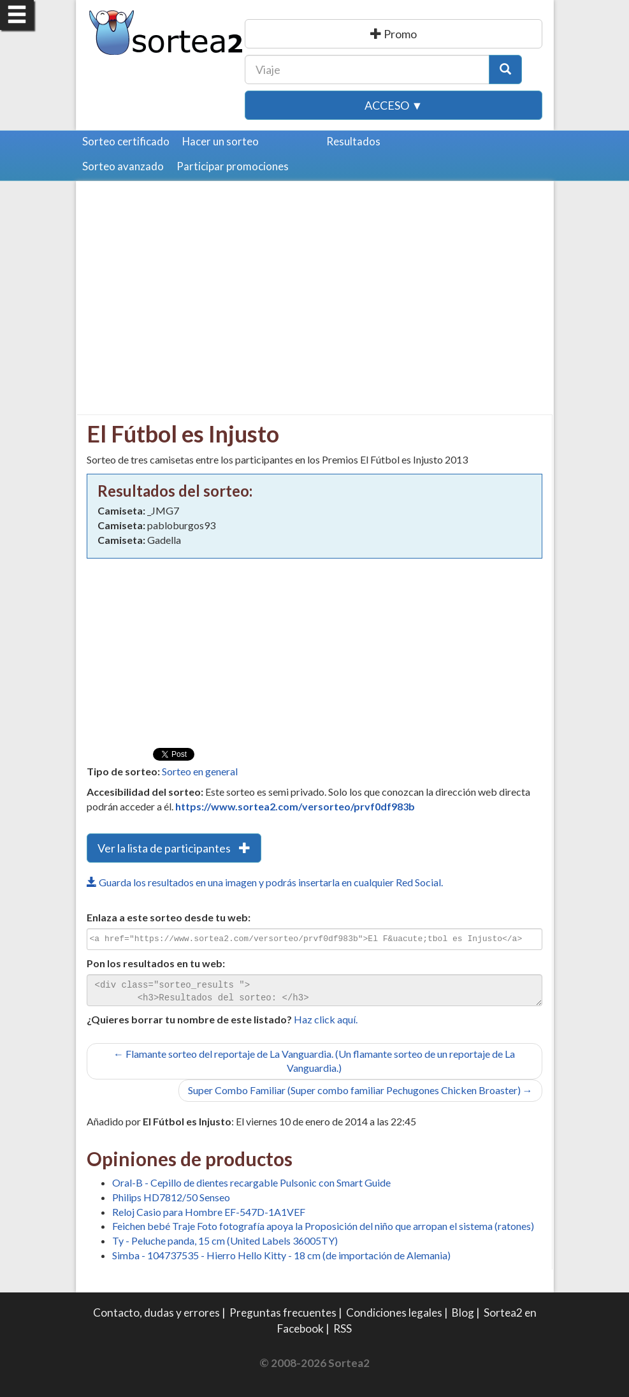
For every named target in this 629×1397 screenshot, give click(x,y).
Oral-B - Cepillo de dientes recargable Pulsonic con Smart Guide (251, 1182)
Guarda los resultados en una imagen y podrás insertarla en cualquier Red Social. (265, 882)
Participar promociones (233, 166)
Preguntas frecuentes (282, 1312)
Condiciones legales (394, 1312)
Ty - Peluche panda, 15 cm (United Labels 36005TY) (225, 1240)
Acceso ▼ (394, 105)
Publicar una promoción (393, 34)
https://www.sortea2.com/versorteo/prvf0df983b (295, 806)
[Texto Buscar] (367, 69)
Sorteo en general (200, 771)
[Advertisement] (194, 280)
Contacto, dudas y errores (156, 1312)
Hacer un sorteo (220, 141)
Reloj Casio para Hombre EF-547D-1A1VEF (208, 1212)
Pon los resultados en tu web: (156, 963)
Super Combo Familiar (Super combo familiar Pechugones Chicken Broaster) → (360, 1090)
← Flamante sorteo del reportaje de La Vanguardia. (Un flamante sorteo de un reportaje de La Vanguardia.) (314, 1061)
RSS (342, 1328)
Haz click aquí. (326, 1019)
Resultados (353, 141)
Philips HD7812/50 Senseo (171, 1197)
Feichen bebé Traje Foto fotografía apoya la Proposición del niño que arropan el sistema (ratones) (323, 1226)
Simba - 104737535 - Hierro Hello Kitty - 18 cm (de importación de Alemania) (281, 1255)
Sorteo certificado (126, 141)
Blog (463, 1312)
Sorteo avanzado (123, 166)
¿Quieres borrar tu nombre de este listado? (189, 1019)
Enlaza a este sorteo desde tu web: (168, 917)
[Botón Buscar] (505, 69)
